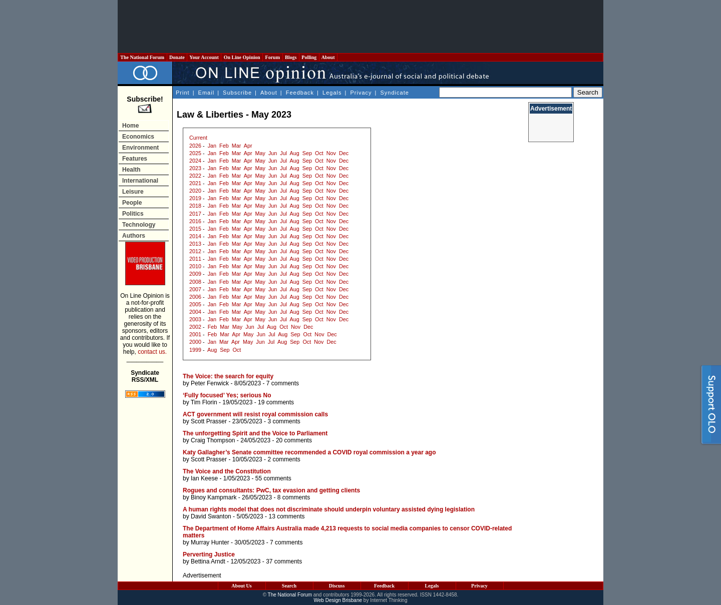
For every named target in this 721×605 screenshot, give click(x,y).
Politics (133, 213)
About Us (241, 585)
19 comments (276, 402)
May (260, 153)
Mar (236, 146)
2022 (195, 176)
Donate (177, 57)
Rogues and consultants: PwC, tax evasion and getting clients (271, 490)
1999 (195, 350)
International (140, 180)
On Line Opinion (241, 57)
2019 (195, 198)
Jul (283, 153)
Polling (309, 57)
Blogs (291, 57)
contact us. (152, 351)
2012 (195, 251)
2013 (195, 244)
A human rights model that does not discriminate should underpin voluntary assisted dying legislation (329, 509)
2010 (195, 266)
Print (183, 93)
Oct (319, 153)
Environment (140, 147)
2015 (195, 229)
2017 (195, 214)
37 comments (284, 561)
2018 (195, 206)
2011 (195, 259)
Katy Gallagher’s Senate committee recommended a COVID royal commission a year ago (309, 452)
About (328, 57)
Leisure (133, 191)
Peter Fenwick (210, 383)
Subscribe (237, 93)
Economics (138, 136)
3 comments (283, 421)
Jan (212, 146)
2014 (195, 236)
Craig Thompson (213, 440)
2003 (195, 319)
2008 (195, 282)
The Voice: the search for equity (228, 376)
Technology (138, 224)
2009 (195, 274)
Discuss (337, 585)
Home (130, 125)
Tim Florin (204, 402)
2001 (195, 334)
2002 (195, 327)
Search (289, 585)
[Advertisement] (360, 26)
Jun (272, 153)
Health (131, 169)
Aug (294, 153)
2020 (195, 191)
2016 (195, 221)
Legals (331, 93)
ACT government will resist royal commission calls (255, 414)
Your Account (204, 57)
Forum (272, 57)
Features (134, 158)
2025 (195, 153)
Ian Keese (204, 478)
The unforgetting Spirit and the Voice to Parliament (255, 433)
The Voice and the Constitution (227, 471)
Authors (133, 235)
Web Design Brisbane (338, 600)
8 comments (293, 497)
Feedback (300, 93)
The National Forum (142, 57)
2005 (195, 304)
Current (198, 138)
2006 (195, 297)
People (132, 202)
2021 (195, 183)
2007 (195, 289)
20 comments (294, 440)
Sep (307, 153)
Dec (343, 153)
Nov (331, 153)
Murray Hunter (210, 542)
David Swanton (211, 516)
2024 (195, 161)
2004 (195, 312)
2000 (195, 342)
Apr (248, 146)
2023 (195, 168)
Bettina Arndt (208, 561)
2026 (195, 146)
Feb (224, 146)
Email (206, 93)
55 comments (273, 478)
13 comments (286, 516)
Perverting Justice (209, 554)
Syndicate (395, 93)
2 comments (283, 459)
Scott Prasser (209, 421)
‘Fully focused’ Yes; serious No (227, 395)
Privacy (361, 93)
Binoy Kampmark (213, 497)
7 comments (282, 383)
